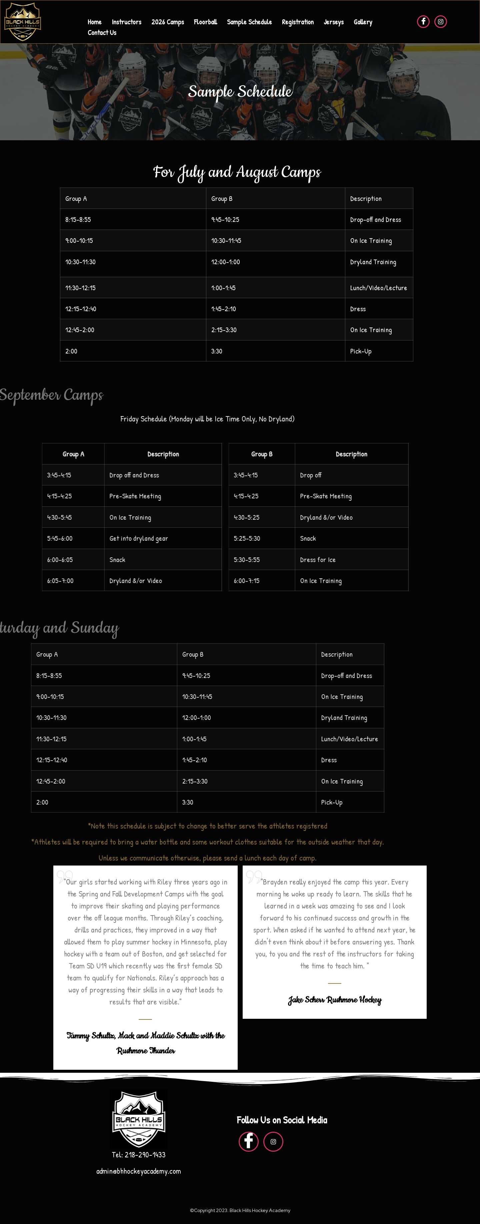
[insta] (440, 21)
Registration (298, 22)
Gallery (363, 22)
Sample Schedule (249, 22)
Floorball (205, 22)
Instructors (126, 22)
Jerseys (334, 22)
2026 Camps (167, 22)
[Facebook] (423, 21)
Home (95, 22)
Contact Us (102, 32)
